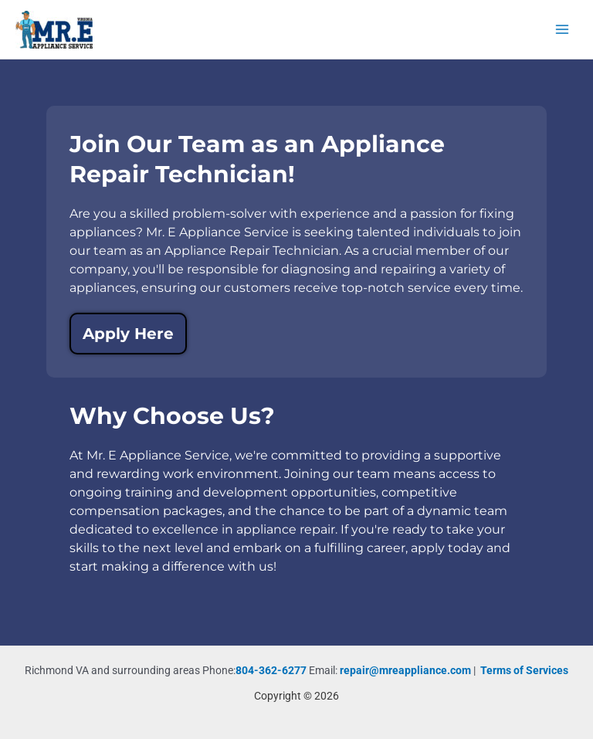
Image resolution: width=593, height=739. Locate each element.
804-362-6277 (271, 670)
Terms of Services (524, 670)
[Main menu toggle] (562, 30)
